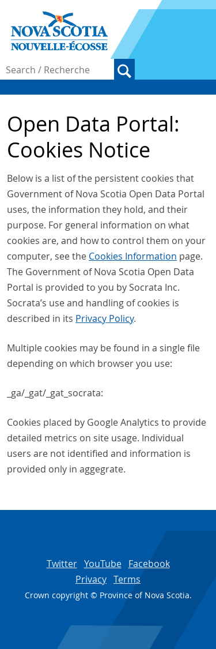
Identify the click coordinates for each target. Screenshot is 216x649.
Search (124, 69)
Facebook (149, 563)
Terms (127, 579)
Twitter (62, 563)
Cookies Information (133, 256)
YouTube (103, 563)
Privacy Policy (104, 318)
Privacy (91, 579)
